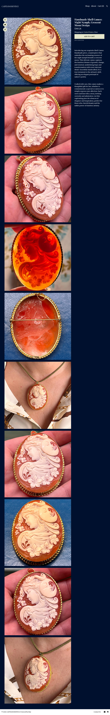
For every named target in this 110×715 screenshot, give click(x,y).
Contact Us (97, 712)
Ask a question (79, 40)
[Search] (107, 6)
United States (89, 32)
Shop (87, 6)
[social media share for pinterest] (5, 30)
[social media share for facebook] (5, 20)
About (93, 6)
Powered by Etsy (25, 712)
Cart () (101, 6)
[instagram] (108, 712)
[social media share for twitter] (5, 25)
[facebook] (104, 712)
